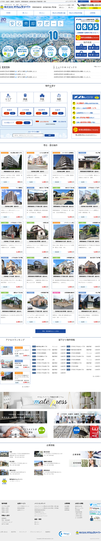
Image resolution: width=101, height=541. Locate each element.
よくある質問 (78, 517)
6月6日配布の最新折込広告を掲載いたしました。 (78, 71)
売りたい (42, 13)
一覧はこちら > (97, 66)
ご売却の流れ (78, 515)
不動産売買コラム (39, 512)
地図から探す (5, 512)
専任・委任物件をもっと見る (50, 331)
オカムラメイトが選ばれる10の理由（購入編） (47, 506)
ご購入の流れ (78, 514)
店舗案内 (67, 508)
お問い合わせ (3, 532)
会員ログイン (83, 1)
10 (26, 77)
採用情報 (67, 510)
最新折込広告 (78, 506)
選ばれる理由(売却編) (75, 13)
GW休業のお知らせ (69, 74)
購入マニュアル (79, 508)
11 (26, 71)
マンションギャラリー (40, 514)
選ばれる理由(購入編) (58, 13)
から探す (8, 100)
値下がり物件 (5, 524)
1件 (16, 71)
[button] (65, 534)
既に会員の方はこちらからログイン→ (86, 135)
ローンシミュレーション (41, 515)
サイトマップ (22, 532)
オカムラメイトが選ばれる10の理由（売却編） (47, 508)
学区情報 (77, 510)
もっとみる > (25, 386)
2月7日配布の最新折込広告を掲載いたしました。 (78, 77)
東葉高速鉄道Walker (40, 510)
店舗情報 (95, 8)
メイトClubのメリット (23, 506)
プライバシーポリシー (36, 532)
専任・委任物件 (6, 520)
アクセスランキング (7, 522)
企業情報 (92, 13)
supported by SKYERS (94, 538)
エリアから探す (6, 506)
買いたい (25, 13)
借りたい (61, 7)
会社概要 (67, 506)
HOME (8, 13)
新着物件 (4, 518)
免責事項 (47, 532)
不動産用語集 (78, 512)
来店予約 (83, 8)
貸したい (70, 7)
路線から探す (5, 508)
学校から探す (5, 510)
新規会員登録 (20, 508)
